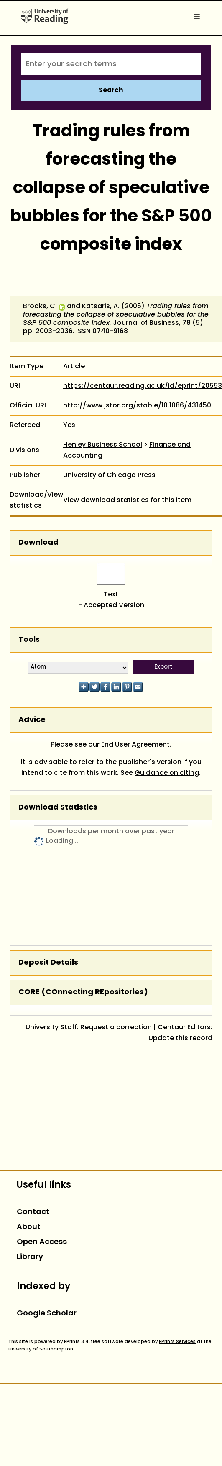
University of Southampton (40, 1349)
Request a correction (116, 1027)
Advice (32, 720)
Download (38, 542)
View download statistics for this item (127, 500)
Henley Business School (102, 445)
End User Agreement (135, 744)
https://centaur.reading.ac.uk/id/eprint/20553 (142, 386)
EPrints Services (177, 1341)
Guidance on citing (167, 773)
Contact (33, 1212)
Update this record (180, 1038)
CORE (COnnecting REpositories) (83, 992)
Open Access (42, 1242)
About (29, 1227)
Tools (29, 640)
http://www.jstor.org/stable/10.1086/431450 (137, 405)
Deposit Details (48, 962)
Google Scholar (47, 1313)
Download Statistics (57, 807)
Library (30, 1257)
